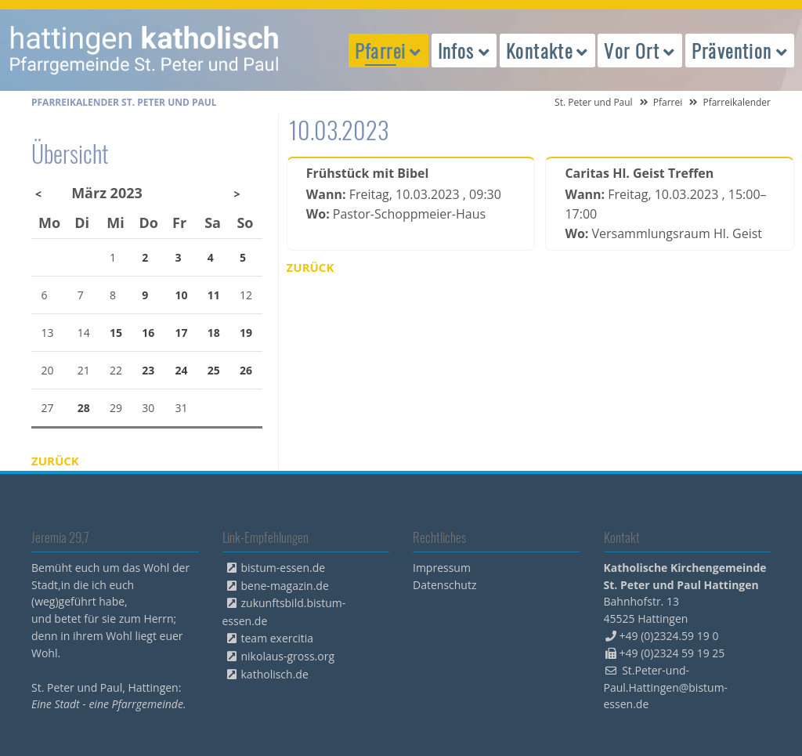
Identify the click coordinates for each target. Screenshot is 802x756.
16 (148, 332)
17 (181, 332)
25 (214, 370)
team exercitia (277, 638)
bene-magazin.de (285, 585)
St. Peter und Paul (594, 102)
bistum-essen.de (283, 567)
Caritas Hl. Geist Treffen (639, 173)
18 (214, 332)
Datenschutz (444, 584)
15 (116, 332)
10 (181, 295)
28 (84, 407)
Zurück (310, 267)
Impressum (442, 567)
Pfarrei (668, 102)
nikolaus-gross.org (288, 656)
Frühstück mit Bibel (367, 173)
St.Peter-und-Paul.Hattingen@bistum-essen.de (666, 687)
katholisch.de (275, 674)
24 (181, 370)
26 (246, 370)
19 (246, 332)
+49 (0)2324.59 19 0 (669, 635)
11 (214, 295)
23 (148, 370)
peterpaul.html (145, 50)
